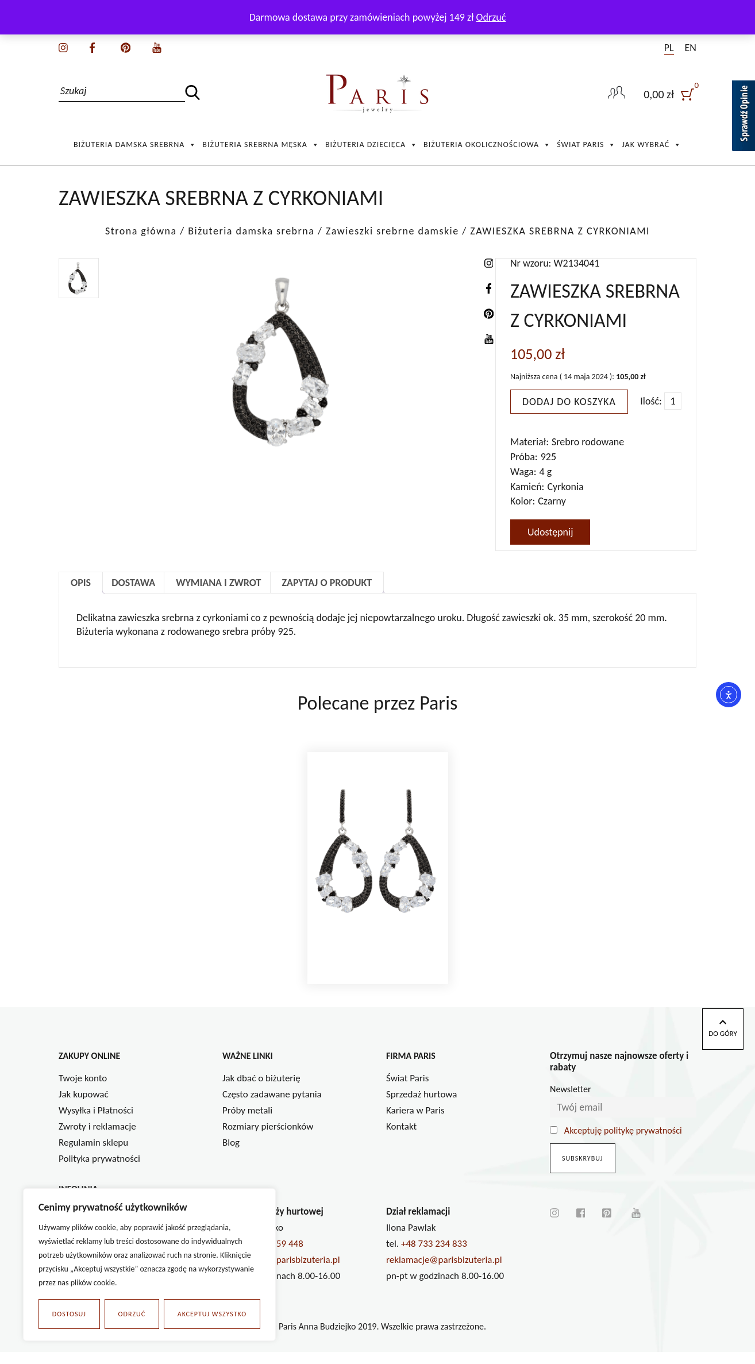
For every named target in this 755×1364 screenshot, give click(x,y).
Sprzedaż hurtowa (421, 1106)
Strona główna (141, 231)
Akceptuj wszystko (212, 1314)
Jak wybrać (651, 144)
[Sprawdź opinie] (743, 117)
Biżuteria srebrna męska (260, 144)
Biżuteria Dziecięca (371, 144)
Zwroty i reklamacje (97, 1138)
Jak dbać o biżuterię (261, 1090)
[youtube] (157, 46)
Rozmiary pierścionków (267, 1138)
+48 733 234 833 (434, 1256)
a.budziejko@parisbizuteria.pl (281, 1272)
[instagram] (63, 46)
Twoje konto (83, 1090)
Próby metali (247, 1122)
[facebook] (92, 46)
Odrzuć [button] (491, 17)
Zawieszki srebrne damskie (392, 231)
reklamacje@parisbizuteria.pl (444, 1272)
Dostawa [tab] (133, 582)
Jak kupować (84, 1106)
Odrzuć (132, 1314)
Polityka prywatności (99, 1171)
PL (669, 47)
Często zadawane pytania (272, 1106)
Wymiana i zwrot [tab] (218, 582)
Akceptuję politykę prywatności (623, 1143)
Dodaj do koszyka (569, 401)
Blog (231, 1155)
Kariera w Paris (415, 1122)
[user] (670, 94)
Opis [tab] (81, 582)
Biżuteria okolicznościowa (487, 144)
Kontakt (401, 1138)
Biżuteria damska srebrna (135, 144)
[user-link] (616, 93)
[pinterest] (125, 46)
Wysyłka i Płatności (96, 1122)
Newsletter (570, 1101)
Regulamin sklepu (93, 1155)
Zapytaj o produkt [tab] (327, 582)
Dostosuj (69, 1314)
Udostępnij (550, 532)
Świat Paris (586, 144)
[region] (149, 1264)
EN (690, 47)
